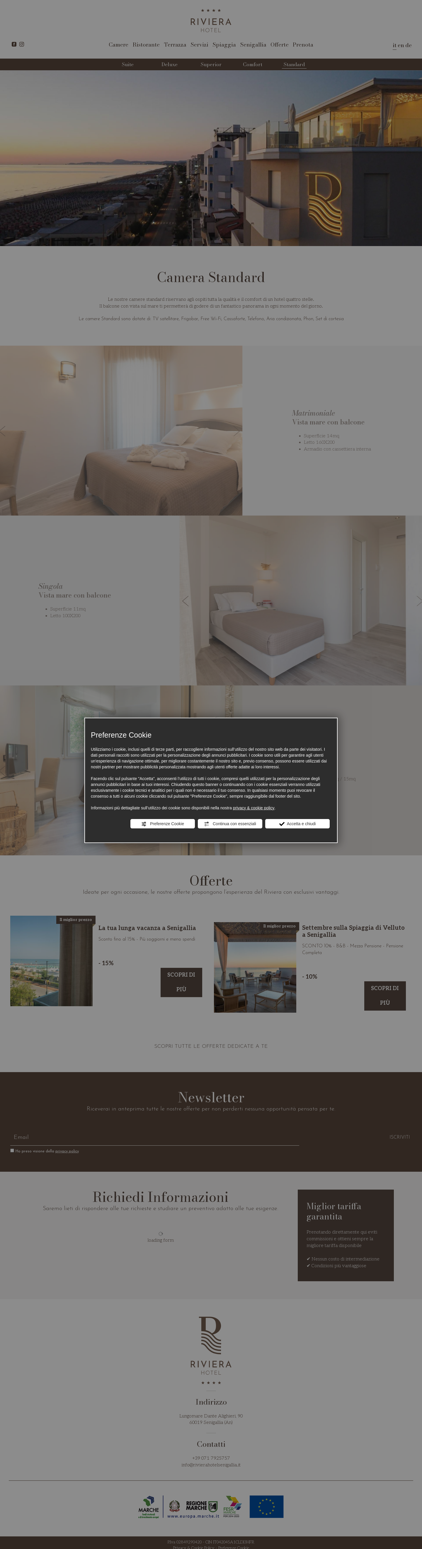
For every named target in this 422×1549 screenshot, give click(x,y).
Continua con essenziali (230, 824)
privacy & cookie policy (254, 808)
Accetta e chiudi (297, 824)
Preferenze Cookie (162, 824)
